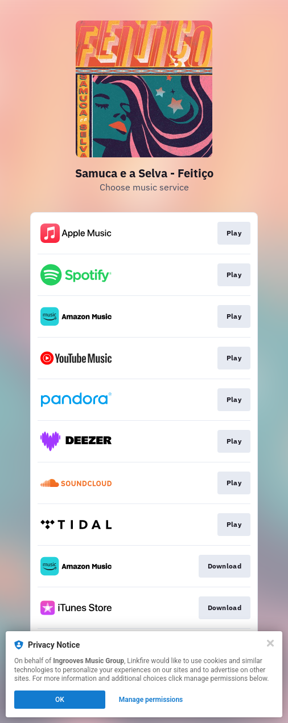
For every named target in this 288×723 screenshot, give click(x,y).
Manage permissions (151, 700)
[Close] (270, 643)
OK (59, 700)
